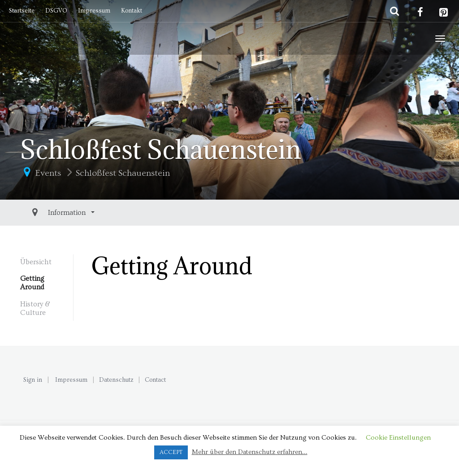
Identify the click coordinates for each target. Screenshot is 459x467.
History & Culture (35, 308)
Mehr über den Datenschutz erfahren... (249, 452)
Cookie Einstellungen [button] (398, 437)
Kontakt (131, 10)
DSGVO (56, 10)
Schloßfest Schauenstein (123, 173)
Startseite (22, 10)
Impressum (94, 10)
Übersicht (36, 262)
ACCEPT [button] (171, 452)
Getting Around (32, 283)
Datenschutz (116, 380)
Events (48, 173)
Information (47, 213)
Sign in (32, 380)
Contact (155, 380)
